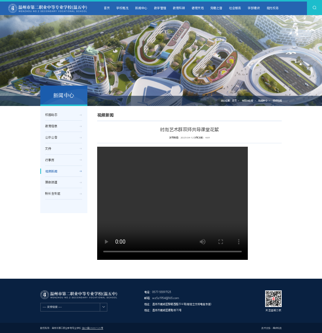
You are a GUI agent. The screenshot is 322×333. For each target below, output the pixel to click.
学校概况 (122, 8)
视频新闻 (277, 100)
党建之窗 (216, 8)
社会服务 (235, 8)
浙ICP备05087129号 (92, 328)
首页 (107, 8)
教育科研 (179, 8)
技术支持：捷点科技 (271, 328)
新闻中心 (141, 8)
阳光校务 (273, 8)
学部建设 (254, 8)
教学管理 (160, 8)
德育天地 (198, 8)
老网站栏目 (247, 100)
